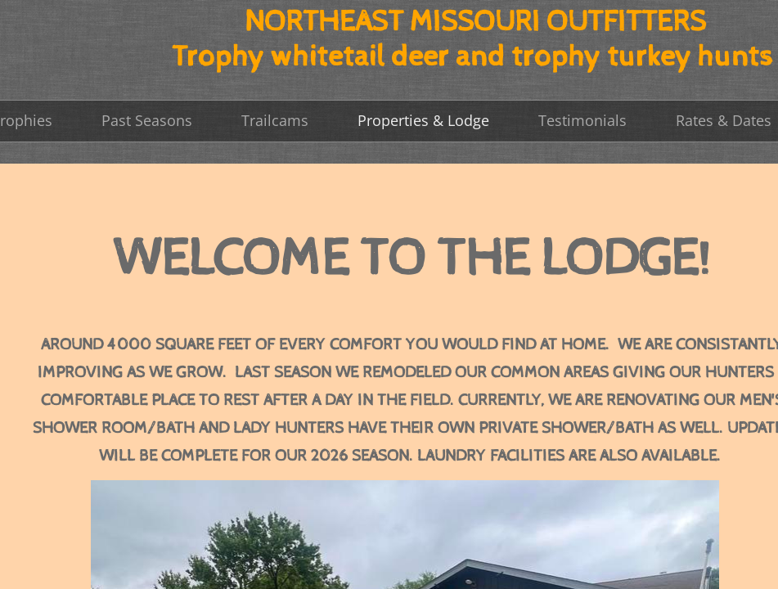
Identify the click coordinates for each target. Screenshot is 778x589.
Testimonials (582, 120)
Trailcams (274, 120)
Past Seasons (146, 120)
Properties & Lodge (423, 120)
